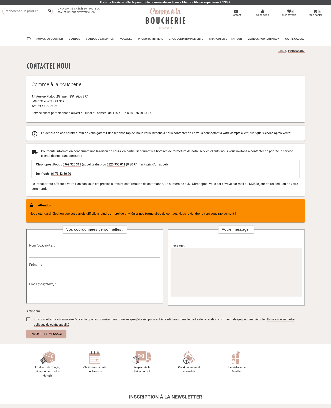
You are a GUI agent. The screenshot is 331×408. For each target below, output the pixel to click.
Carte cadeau (295, 38)
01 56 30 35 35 (48, 106)
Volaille (126, 38)
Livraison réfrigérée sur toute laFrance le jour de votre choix (78, 10)
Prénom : (35, 264)
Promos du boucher (44, 39)
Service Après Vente (279, 133)
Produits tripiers (150, 38)
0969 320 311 (72, 164)
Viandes (74, 38)
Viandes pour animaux (263, 38)
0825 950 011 (118, 164)
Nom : (42, 245)
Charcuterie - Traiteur (225, 38)
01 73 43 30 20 (61, 173)
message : (178, 245)
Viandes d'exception (100, 38)
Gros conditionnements (186, 38)
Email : (42, 284)
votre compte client (236, 133)
